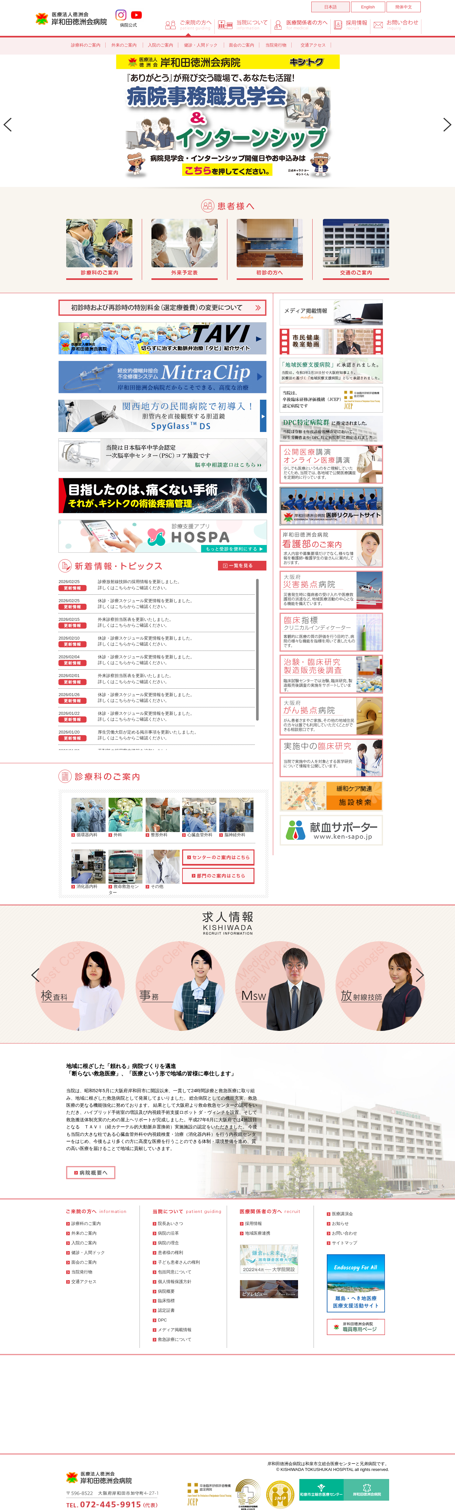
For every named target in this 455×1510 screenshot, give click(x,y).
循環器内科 (88, 817)
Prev (7, 125)
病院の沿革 (166, 1233)
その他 (163, 869)
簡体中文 (403, 7)
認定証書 (164, 1310)
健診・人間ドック (201, 45)
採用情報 (251, 1223)
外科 (126, 817)
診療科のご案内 (85, 45)
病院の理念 (166, 1242)
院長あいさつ (168, 1223)
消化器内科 (88, 869)
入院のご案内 (160, 45)
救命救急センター (126, 870)
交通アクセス (313, 45)
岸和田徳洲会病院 (71, 18)
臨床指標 (164, 1300)
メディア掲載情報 (172, 1329)
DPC (160, 1320)
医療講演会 (340, 1213)
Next (447, 125)
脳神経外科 (236, 817)
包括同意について (172, 1271)
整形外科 (163, 817)
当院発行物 (275, 45)
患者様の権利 (168, 1252)
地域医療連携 (255, 1233)
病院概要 (164, 1291)
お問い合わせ (342, 1233)
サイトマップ (342, 1242)
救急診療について (172, 1339)
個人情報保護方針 (172, 1281)
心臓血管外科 (199, 817)
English (368, 7)
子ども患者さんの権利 (176, 1262)
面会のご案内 (241, 45)
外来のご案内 (124, 45)
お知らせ (338, 1223)
